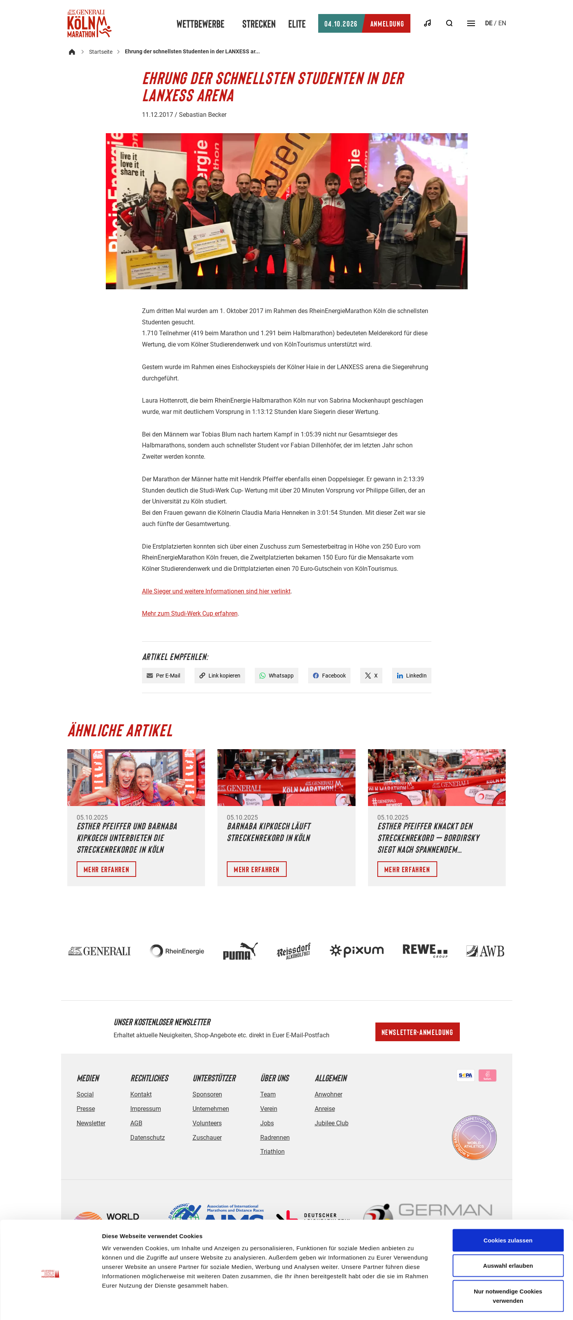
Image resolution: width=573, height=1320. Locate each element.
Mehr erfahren (107, 869)
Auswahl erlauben (508, 1234)
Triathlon (272, 1151)
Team (268, 1094)
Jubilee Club (332, 1123)
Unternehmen (211, 1108)
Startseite (100, 52)
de (488, 23)
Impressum (145, 1108)
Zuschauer (207, 1137)
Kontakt (141, 1094)
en (502, 23)
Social (85, 1094)
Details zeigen (413, 1304)
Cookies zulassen (508, 1208)
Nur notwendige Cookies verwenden (508, 1264)
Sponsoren (207, 1094)
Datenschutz (147, 1137)
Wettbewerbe (200, 23)
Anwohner (328, 1094)
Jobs (267, 1123)
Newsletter (91, 1123)
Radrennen (275, 1137)
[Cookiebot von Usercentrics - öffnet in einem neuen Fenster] (50, 1305)
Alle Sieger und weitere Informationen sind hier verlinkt (216, 591)
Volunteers (207, 1123)
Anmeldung (364, 23)
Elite (297, 23)
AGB (136, 1123)
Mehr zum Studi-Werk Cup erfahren (190, 613)
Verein (268, 1108)
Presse (86, 1108)
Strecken (259, 23)
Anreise (325, 1108)
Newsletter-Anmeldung (418, 1032)
